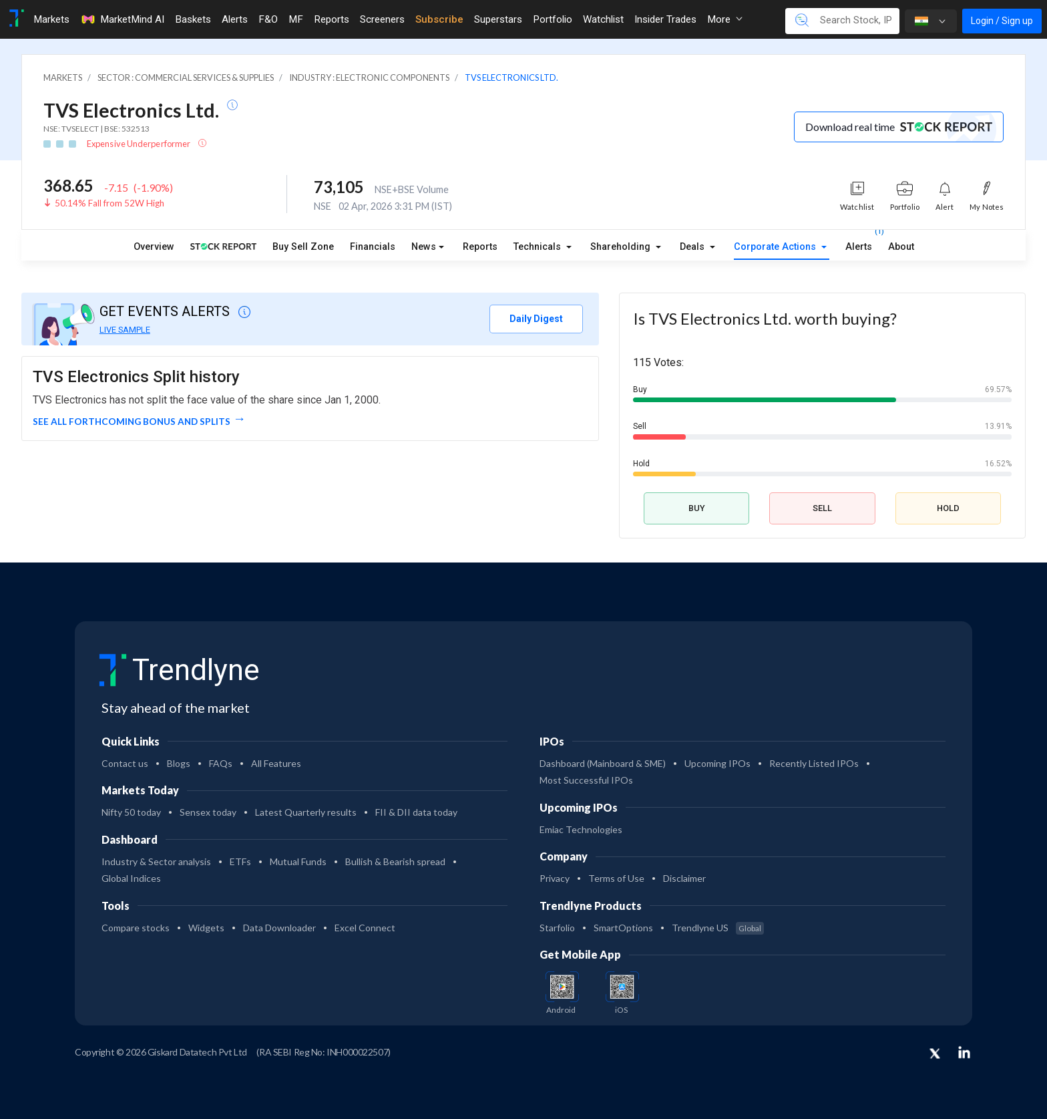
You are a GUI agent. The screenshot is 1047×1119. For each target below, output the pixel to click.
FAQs (220, 763)
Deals (693, 247)
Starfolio (557, 927)
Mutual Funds (298, 861)
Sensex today (208, 812)
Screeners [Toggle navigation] (382, 19)
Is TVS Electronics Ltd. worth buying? (765, 318)
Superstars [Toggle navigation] (498, 19)
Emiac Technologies (581, 829)
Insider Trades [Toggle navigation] (665, 19)
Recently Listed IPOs (814, 763)
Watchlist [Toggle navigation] (603, 19)
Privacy (555, 878)
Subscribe (439, 19)
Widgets (206, 927)
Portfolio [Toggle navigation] (552, 19)
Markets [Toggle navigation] (51, 19)
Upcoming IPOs (717, 763)
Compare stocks (135, 927)
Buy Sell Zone (303, 247)
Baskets (193, 19)
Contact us (124, 763)
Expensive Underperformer (139, 143)
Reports (480, 247)
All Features (276, 763)
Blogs (178, 763)
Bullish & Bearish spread (395, 861)
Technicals (538, 247)
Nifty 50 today (131, 812)
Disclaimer (684, 878)
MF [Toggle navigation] (295, 19)
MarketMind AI (122, 19)
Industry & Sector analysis (156, 861)
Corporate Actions (776, 247)
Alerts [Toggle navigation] (235, 19)
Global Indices (131, 878)
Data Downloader (279, 927)
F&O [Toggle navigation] (268, 19)
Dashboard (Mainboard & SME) (603, 763)
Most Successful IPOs (586, 780)
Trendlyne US (718, 927)
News (423, 247)
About (901, 247)
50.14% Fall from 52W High (109, 203)
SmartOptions (623, 927)
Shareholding (621, 247)
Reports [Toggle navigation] (331, 19)
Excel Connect (365, 927)
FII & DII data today (416, 812)
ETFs (240, 861)
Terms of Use (616, 878)
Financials (372, 247)
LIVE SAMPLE (124, 330)
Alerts (858, 244)
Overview (154, 247)
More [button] (725, 19)
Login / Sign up (1002, 20)
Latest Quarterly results (306, 812)
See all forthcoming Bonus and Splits (131, 421)
